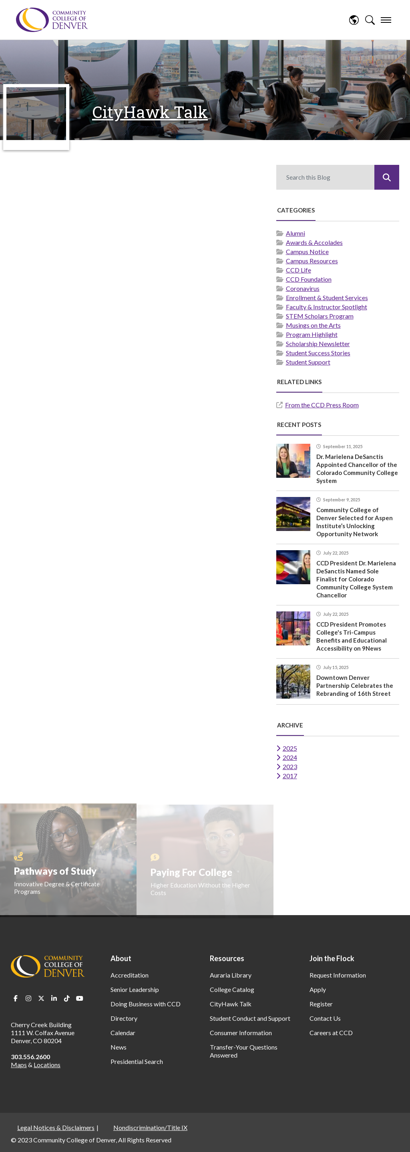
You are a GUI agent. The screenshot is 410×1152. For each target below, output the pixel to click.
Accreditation (130, 975)
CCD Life (298, 270)
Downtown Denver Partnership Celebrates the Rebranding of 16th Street (354, 685)
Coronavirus (303, 288)
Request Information (338, 975)
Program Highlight (312, 334)
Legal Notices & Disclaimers (55, 1127)
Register (321, 1004)
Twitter (41, 998)
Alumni (295, 233)
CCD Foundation (309, 279)
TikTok (67, 998)
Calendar (123, 1032)
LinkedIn (54, 998)
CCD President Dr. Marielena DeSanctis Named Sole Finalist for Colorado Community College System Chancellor (356, 579)
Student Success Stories (318, 353)
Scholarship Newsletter (318, 343)
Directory (124, 1018)
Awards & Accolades (314, 242)
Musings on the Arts (313, 325)
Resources (227, 958)
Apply (318, 989)
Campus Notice (307, 251)
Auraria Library (230, 975)
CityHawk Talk (150, 111)
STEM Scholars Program (320, 316)
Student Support (308, 362)
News (119, 1047)
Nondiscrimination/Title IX (150, 1127)
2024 (290, 757)
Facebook (15, 998)
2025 (290, 748)
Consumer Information (241, 1032)
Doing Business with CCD (146, 1004)
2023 (290, 766)
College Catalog (232, 989)
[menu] (386, 20)
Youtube (79, 998)
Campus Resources (312, 260)
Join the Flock (332, 958)
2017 (290, 775)
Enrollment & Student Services (327, 297)
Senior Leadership (135, 989)
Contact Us (325, 1018)
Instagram (28, 998)
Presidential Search (137, 1061)
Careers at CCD (331, 1032)
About (121, 958)
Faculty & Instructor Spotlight (326, 307)
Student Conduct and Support (250, 1018)
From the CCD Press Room (322, 405)
